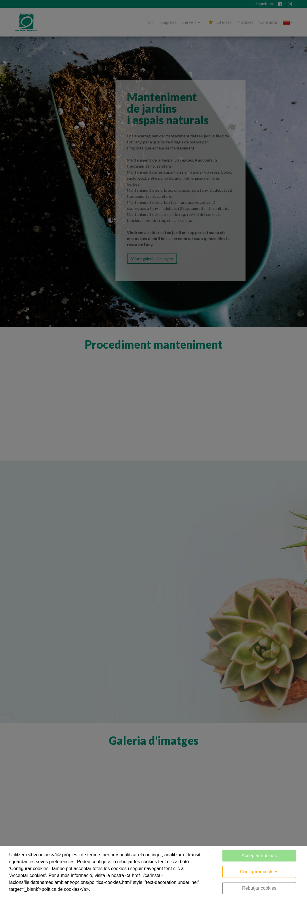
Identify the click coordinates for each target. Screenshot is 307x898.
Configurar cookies (259, 871)
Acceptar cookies (259, 855)
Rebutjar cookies (259, 888)
